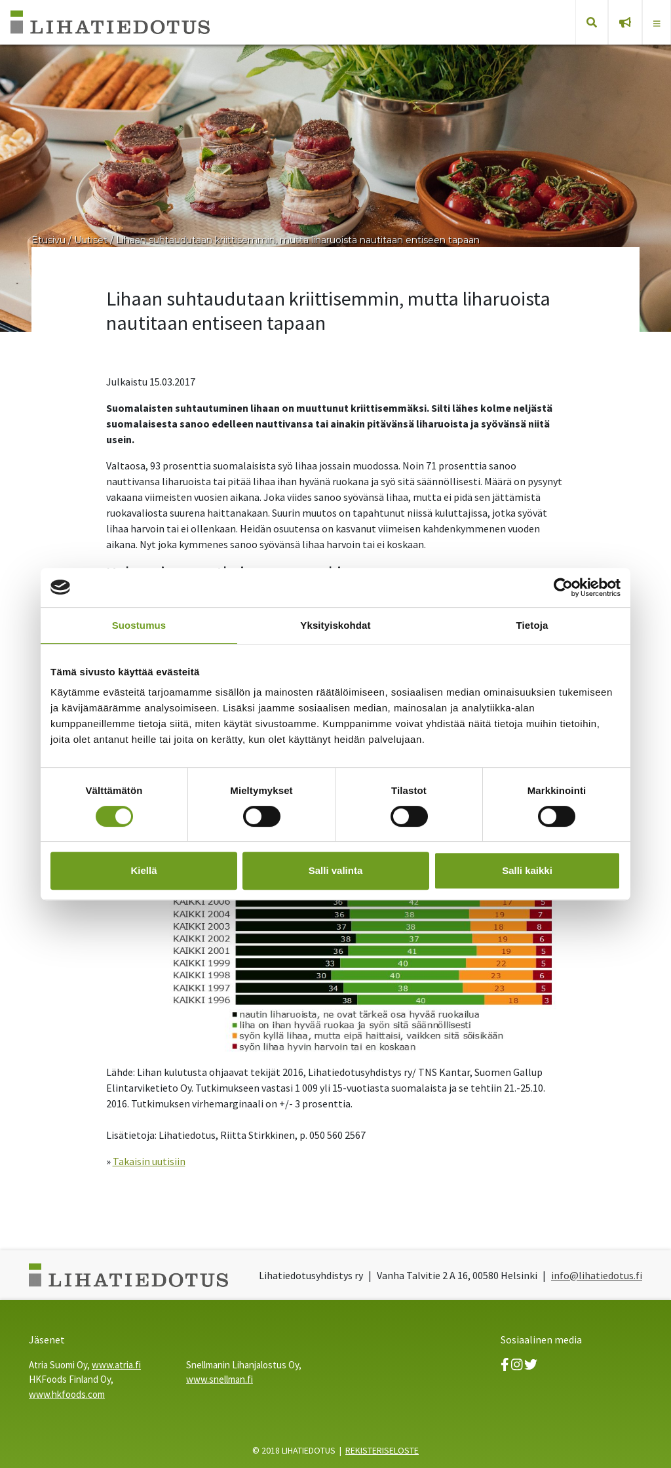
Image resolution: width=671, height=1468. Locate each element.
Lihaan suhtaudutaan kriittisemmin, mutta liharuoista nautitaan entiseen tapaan (298, 240)
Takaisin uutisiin (149, 1161)
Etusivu (48, 240)
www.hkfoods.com (67, 1394)
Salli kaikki (527, 870)
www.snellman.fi (219, 1379)
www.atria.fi (116, 1365)
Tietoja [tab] (532, 625)
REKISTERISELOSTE (382, 1450)
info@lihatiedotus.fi (596, 1275)
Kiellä (143, 870)
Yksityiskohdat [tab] (335, 625)
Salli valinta (336, 870)
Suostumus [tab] (139, 625)
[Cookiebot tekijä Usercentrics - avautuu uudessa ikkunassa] (563, 587)
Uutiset (90, 240)
